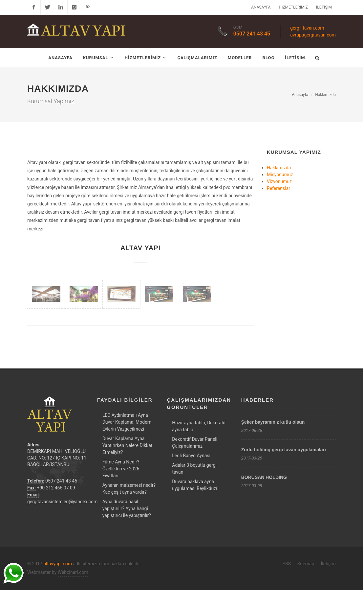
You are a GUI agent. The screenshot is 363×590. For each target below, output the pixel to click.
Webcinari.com (73, 572)
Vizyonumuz (279, 181)
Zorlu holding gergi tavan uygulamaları (283, 449)
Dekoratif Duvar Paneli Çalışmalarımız (194, 443)
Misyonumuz (280, 174)
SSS (287, 563)
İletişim (324, 7)
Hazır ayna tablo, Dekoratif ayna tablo (199, 426)
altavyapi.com (57, 563)
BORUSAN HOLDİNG (264, 477)
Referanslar (278, 188)
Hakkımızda (279, 167)
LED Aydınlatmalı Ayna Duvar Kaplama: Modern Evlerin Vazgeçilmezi (126, 422)
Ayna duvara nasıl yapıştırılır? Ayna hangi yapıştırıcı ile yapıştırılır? (126, 508)
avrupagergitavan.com (313, 34)
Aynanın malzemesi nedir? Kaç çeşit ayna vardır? (129, 489)
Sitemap (305, 563)
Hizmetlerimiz (293, 7)
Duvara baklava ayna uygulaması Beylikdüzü (195, 485)
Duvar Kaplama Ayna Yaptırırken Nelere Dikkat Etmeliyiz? (127, 445)
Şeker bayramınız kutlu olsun (273, 422)
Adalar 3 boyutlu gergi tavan (194, 468)
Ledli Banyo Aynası (191, 455)
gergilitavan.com (307, 28)
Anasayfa (260, 7)
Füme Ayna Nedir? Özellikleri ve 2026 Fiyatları (120, 468)
